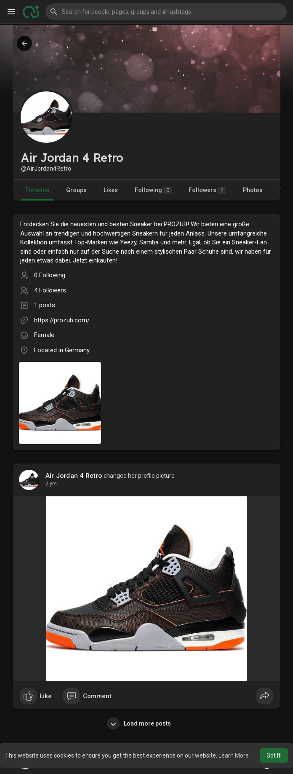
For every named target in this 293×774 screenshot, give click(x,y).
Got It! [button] (274, 755)
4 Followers (50, 290)
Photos (253, 190)
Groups (76, 190)
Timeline (37, 190)
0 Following (49, 275)
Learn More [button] (233, 755)
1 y (48, 484)
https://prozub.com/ (62, 320)
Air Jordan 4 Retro (73, 475)
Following (153, 190)
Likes (111, 190)
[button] (166, 11)
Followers (207, 190)
